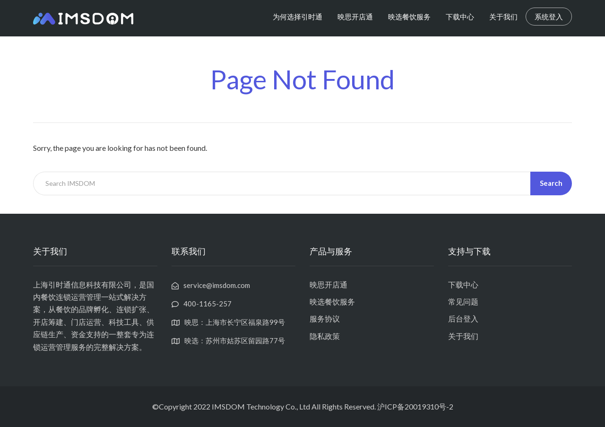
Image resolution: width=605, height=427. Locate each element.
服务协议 (325, 318)
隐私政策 (325, 335)
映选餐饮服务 (409, 16)
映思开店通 (355, 16)
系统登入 (549, 16)
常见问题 (463, 301)
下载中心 (460, 16)
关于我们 (503, 16)
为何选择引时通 (297, 16)
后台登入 (463, 318)
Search (551, 183)
